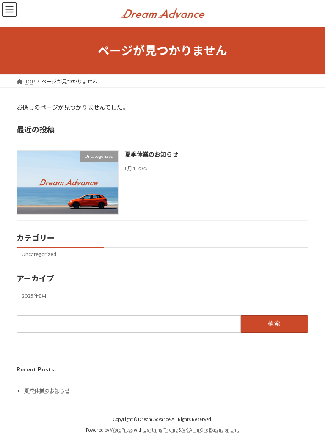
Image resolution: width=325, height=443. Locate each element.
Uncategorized (39, 254)
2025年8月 (34, 295)
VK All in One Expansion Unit (210, 429)
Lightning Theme (160, 429)
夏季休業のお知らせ (151, 154)
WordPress (121, 429)
